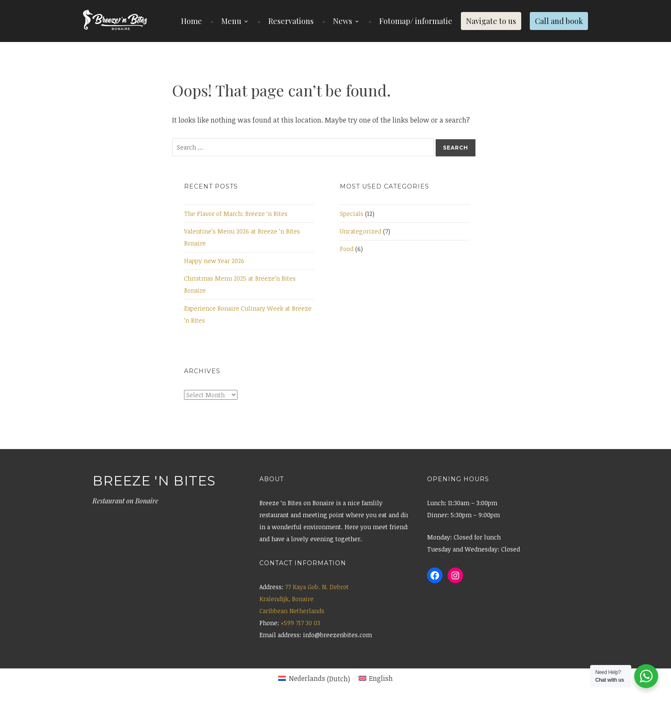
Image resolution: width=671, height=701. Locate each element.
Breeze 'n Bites (154, 481)
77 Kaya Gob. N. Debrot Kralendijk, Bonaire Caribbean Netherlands (304, 599)
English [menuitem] (381, 678)
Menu (231, 21)
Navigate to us (491, 21)
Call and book (559, 21)
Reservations (291, 21)
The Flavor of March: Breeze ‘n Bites (236, 214)
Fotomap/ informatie (415, 21)
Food (346, 249)
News (342, 21)
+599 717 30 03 (300, 623)
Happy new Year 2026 (214, 261)
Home (191, 21)
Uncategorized (360, 231)
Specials (351, 214)
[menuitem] (314, 678)
